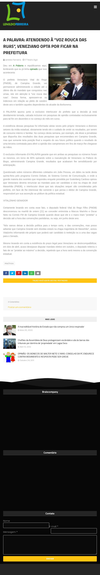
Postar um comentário (19, 307)
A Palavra (18, 65)
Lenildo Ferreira (13, 59)
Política (9, 263)
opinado (34, 69)
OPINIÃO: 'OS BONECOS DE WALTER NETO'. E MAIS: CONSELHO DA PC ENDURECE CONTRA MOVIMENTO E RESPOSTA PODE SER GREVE (56, 355)
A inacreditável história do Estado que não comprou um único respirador (51, 326)
